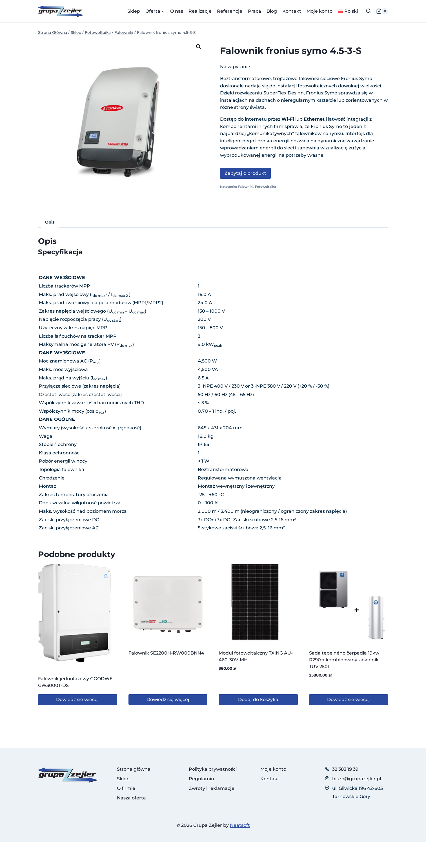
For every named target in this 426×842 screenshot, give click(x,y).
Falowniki (245, 187)
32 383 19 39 (345, 769)
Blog (272, 11)
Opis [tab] (50, 222)
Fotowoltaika (265, 187)
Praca (254, 11)
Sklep (133, 11)
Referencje (229, 11)
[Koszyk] (382, 11)
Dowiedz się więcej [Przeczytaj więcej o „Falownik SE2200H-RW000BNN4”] (168, 699)
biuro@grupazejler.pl (356, 778)
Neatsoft (240, 825)
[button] (199, 47)
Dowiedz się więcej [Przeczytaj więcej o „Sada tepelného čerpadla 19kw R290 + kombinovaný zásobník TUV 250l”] (348, 699)
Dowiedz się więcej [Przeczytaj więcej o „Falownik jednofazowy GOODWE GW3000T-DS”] (77, 699)
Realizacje (200, 11)
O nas (176, 11)
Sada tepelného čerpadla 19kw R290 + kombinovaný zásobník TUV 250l (344, 659)
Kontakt (291, 11)
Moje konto (319, 11)
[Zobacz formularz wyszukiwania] (368, 11)
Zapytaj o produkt (245, 173)
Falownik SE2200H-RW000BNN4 (166, 653)
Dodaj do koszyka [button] (258, 699)
